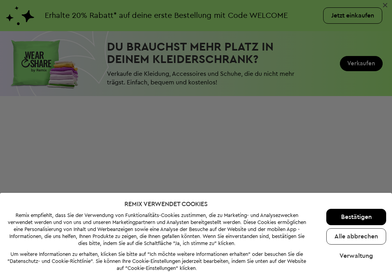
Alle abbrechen (356, 236)
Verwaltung (356, 256)
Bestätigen (356, 217)
